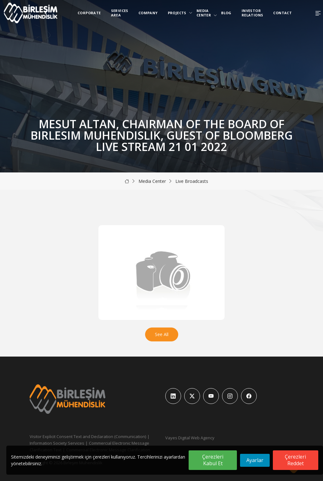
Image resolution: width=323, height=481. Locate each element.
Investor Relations (252, 12)
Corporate (89, 12)
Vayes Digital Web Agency (189, 438)
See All (161, 334)
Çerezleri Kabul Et (212, 460)
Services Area (119, 12)
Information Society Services (57, 443)
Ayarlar (254, 460)
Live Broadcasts (191, 181)
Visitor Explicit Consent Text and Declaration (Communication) (88, 436)
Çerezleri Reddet (295, 460)
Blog (226, 12)
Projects (178, 12)
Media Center (205, 12)
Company (148, 12)
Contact (282, 12)
